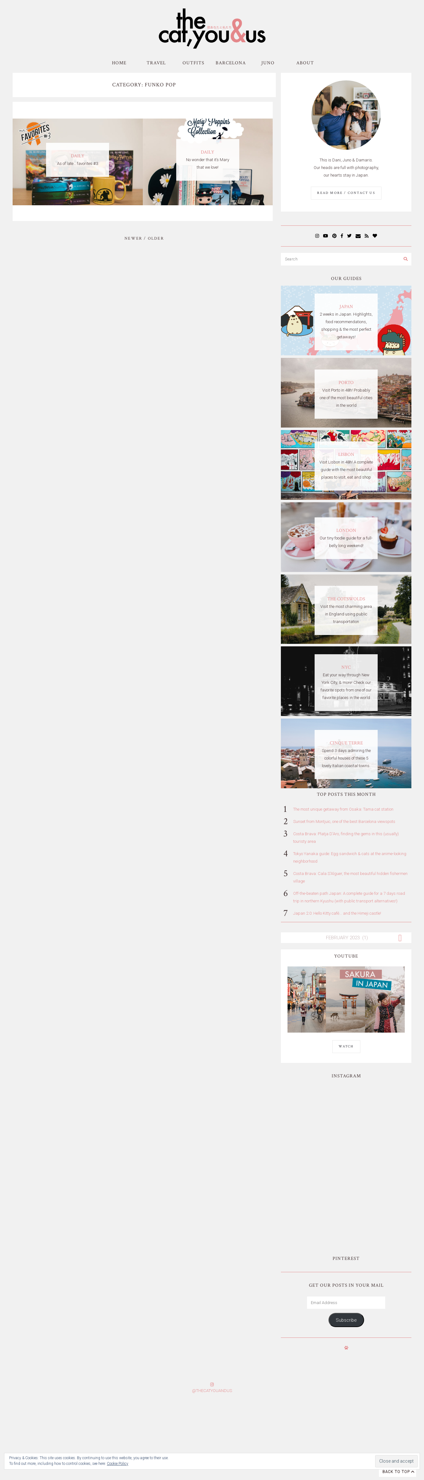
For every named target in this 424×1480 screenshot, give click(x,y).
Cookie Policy (117, 1463)
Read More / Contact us (346, 193)
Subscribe (346, 1238)
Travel (156, 63)
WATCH (346, 1046)
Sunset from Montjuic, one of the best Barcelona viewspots (344, 821)
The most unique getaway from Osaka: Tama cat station (343, 809)
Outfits (193, 63)
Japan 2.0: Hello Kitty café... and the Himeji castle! (337, 913)
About (305, 63)
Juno (268, 63)
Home (119, 63)
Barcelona (231, 63)
